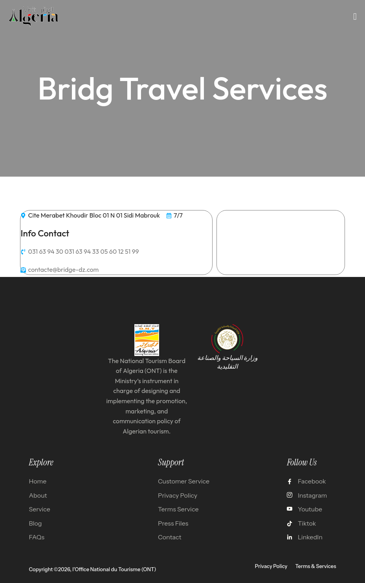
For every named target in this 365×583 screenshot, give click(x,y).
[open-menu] (355, 16)
